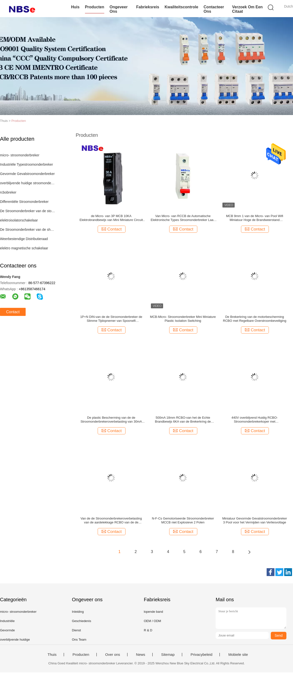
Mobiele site (238, 654)
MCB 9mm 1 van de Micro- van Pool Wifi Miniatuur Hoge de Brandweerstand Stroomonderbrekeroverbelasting (254, 218)
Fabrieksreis (147, 7)
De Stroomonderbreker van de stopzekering (27, 211)
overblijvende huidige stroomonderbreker (27, 183)
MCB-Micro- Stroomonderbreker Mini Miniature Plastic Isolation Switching (183, 319)
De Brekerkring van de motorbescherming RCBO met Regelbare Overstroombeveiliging (254, 319)
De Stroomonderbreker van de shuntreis (27, 229)
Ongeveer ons (119, 9)
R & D (148, 630)
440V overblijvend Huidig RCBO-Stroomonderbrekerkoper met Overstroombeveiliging (254, 420)
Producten (94, 7)
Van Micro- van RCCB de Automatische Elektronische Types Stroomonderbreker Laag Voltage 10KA (183, 218)
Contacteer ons (214, 9)
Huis (75, 7)
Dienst (76, 630)
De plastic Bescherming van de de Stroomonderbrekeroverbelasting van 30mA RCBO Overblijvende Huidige (111, 420)
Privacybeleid (201, 654)
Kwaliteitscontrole (181, 7)
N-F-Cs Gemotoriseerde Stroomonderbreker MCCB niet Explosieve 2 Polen (183, 520)
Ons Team (79, 639)
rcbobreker (8, 192)
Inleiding (78, 611)
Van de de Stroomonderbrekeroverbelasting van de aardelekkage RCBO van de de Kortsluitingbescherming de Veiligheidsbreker (111, 520)
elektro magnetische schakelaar (24, 248)
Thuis (52, 654)
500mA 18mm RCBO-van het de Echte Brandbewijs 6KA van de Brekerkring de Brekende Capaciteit (183, 420)
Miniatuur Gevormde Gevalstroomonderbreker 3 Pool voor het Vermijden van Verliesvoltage (254, 520)
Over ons (112, 654)
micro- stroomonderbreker (19, 155)
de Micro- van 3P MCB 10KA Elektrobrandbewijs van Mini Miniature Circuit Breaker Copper (111, 218)
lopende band (153, 611)
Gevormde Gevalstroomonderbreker (27, 174)
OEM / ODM (152, 621)
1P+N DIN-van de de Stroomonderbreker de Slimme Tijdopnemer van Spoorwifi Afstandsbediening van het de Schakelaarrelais (111, 319)
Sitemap (168, 654)
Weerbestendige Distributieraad (24, 239)
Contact (13, 312)
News (140, 654)
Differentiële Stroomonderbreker (24, 202)
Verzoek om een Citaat (247, 9)
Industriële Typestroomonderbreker (26, 164)
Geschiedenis (81, 621)
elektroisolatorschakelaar (19, 220)
